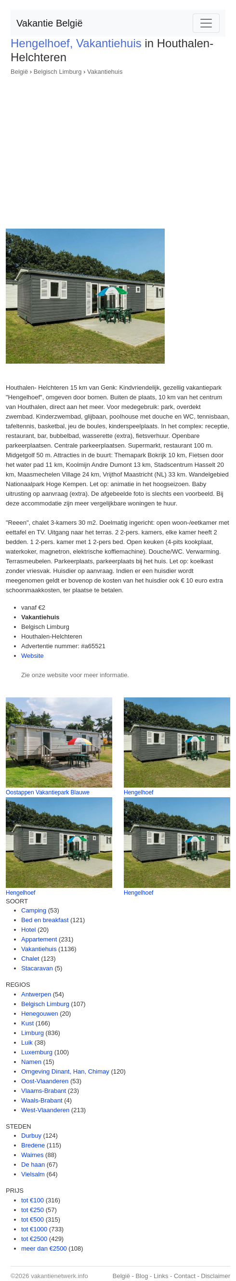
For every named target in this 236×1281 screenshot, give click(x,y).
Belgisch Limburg (58, 71)
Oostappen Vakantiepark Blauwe (48, 792)
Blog (141, 1276)
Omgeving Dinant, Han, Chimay (65, 1071)
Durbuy (31, 1135)
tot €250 (32, 1209)
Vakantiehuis (104, 71)
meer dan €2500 (44, 1248)
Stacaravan (37, 968)
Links (161, 1276)
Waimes (32, 1154)
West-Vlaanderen (45, 1110)
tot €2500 (34, 1238)
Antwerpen (36, 994)
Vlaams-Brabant (43, 1090)
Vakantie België (49, 23)
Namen (31, 1061)
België (19, 71)
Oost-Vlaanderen (44, 1081)
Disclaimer (215, 1276)
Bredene (33, 1145)
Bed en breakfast (44, 920)
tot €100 (32, 1200)
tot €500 (32, 1219)
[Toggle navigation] (206, 23)
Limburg (32, 1032)
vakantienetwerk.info (59, 1276)
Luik (27, 1042)
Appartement (39, 939)
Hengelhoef (138, 792)
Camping (33, 910)
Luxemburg (36, 1052)
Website (32, 655)
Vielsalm (33, 1174)
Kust (27, 1023)
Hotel (28, 929)
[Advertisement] (118, 149)
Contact (185, 1276)
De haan (33, 1164)
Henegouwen (39, 1013)
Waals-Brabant (42, 1100)
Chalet (30, 958)
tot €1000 (34, 1229)
